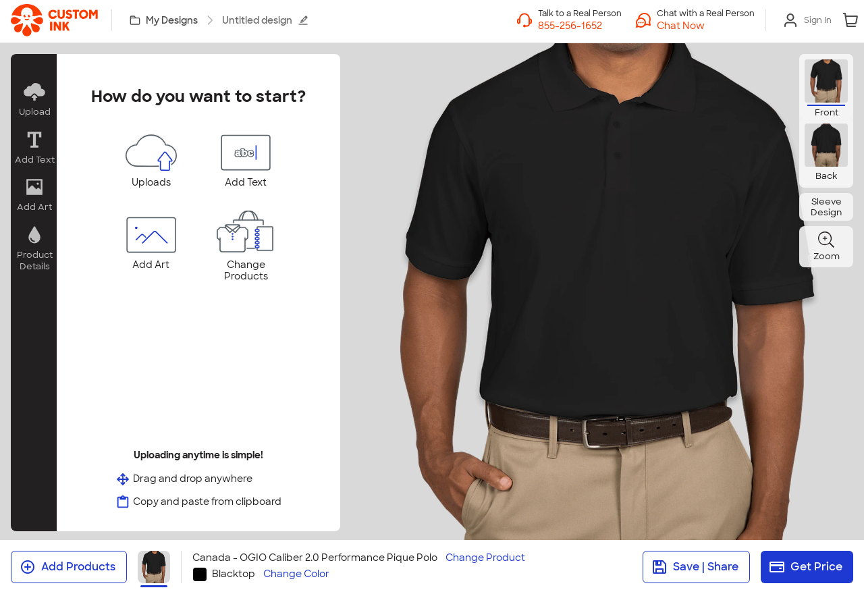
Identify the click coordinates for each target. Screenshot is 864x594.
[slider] (545, 277)
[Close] (716, 117)
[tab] (424, 404)
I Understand (432, 463)
